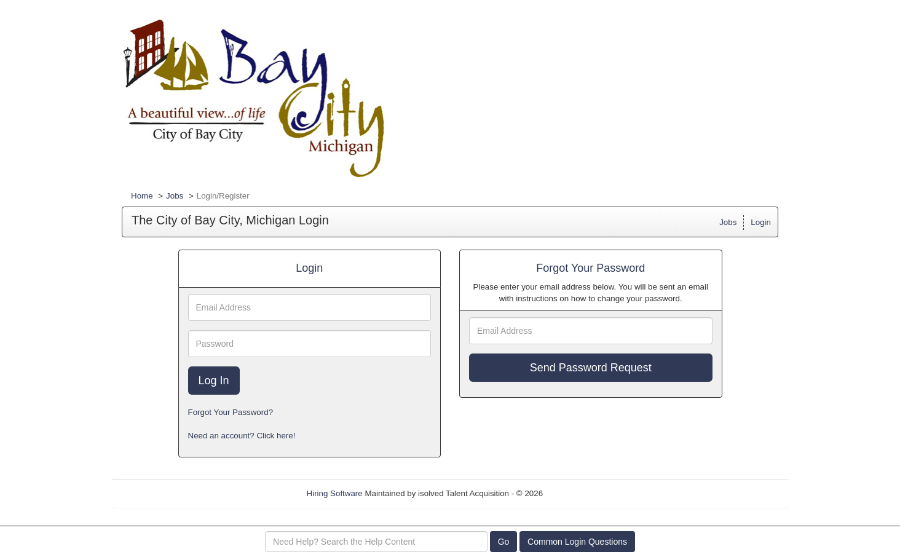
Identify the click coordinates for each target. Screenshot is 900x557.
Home (142, 195)
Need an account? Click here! (242, 435)
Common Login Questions (577, 542)
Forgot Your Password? (231, 412)
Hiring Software (335, 493)
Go (504, 542)
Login (761, 222)
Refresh (579, 493)
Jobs (174, 195)
